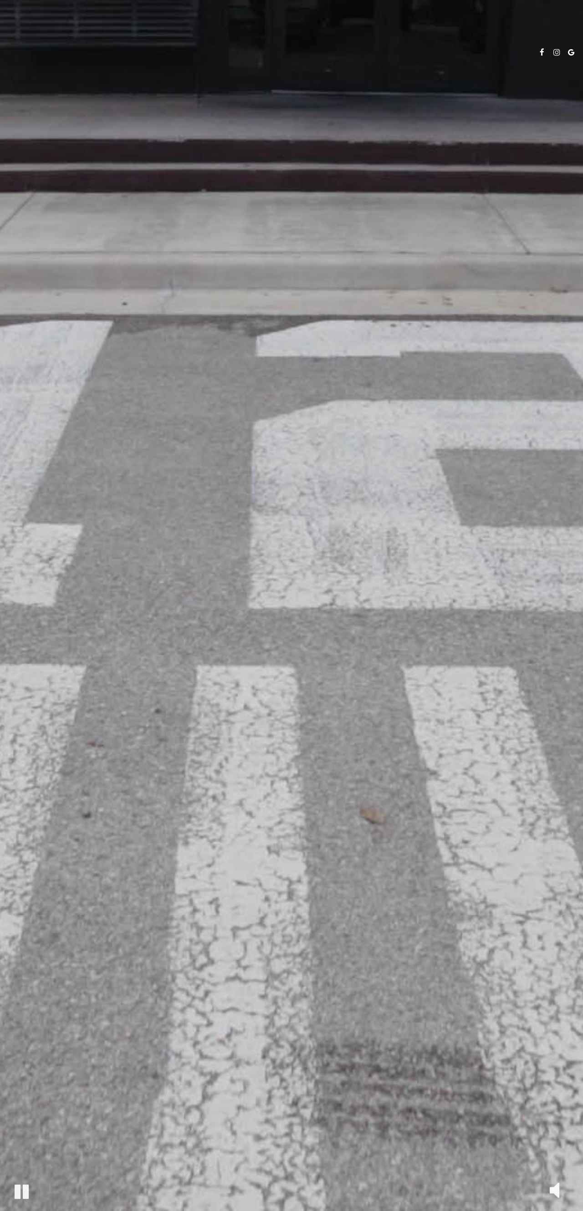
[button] (21, 1191)
